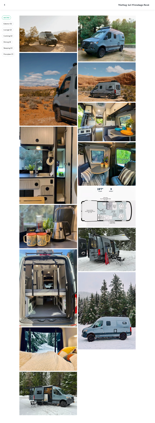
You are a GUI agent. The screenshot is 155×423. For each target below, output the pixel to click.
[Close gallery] (5, 5)
